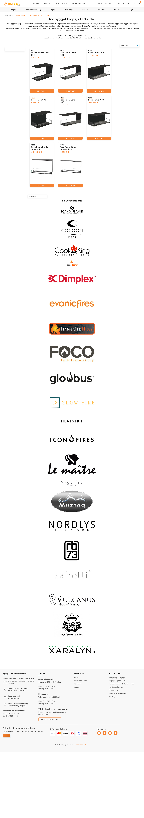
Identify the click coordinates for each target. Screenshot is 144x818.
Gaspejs (85, 9)
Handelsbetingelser (116, 687)
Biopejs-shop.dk (81, 746)
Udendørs (101, 9)
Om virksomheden (78, 3)
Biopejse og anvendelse (117, 681)
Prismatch (48, 3)
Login (131, 9)
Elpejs (53, 9)
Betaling (112, 696)
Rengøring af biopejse (117, 677)
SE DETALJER (41, 91)
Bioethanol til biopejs (34, 9)
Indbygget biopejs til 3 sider (40, 15)
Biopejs (13, 9)
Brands (117, 9)
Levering (36, 3)
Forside (76, 677)
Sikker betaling (61, 3)
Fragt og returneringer (117, 693)
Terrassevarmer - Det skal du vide (121, 684)
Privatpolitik (113, 690)
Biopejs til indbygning (20, 15)
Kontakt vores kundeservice (50, 719)
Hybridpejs (69, 9)
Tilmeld (7, 735)
